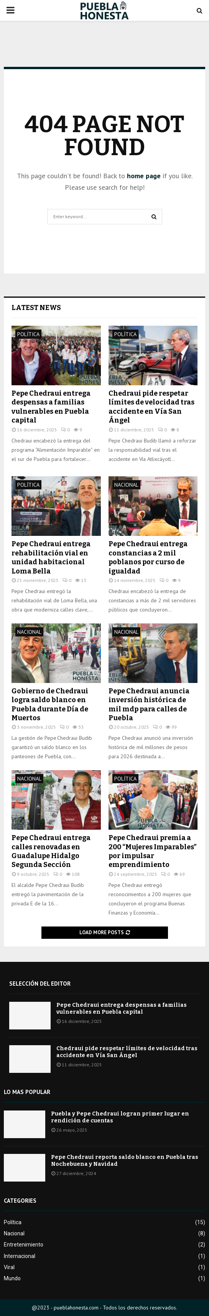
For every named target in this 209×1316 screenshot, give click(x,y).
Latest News (36, 307)
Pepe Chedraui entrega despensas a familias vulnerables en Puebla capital (51, 406)
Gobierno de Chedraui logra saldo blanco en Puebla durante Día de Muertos (50, 704)
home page (144, 175)
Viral (9, 1267)
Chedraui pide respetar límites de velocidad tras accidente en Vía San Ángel (151, 406)
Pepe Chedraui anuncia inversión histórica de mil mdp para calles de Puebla (149, 704)
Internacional (19, 1256)
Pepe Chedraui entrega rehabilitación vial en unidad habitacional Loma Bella (51, 557)
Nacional (126, 484)
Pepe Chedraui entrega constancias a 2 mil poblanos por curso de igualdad (148, 557)
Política (28, 334)
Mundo (12, 1278)
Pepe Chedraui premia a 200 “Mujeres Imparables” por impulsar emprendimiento (153, 851)
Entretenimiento (23, 1244)
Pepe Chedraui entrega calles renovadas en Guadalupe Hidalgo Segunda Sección (51, 851)
